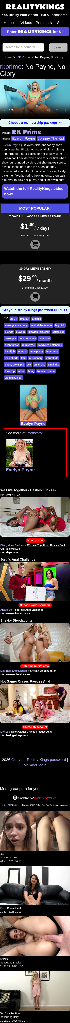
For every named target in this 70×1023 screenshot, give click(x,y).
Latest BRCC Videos (11, 805)
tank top (10, 371)
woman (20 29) (13, 377)
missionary (36, 358)
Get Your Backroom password (55, 805)
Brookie (4, 958)
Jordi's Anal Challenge (17, 559)
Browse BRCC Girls (31, 805)
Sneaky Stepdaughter (17, 620)
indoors (22, 351)
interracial (52, 351)
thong (30, 371)
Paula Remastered (10, 908)
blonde (9, 331)
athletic (36, 318)
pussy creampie (14, 364)
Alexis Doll (6, 609)
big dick (60, 325)
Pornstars (44, 23)
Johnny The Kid (51, 138)
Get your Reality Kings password (38, 759)
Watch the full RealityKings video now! (34, 191)
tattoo (21, 371)
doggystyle (28, 345)
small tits (53, 364)
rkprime (11, 66)
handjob (10, 351)
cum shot (44, 338)
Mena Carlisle (16, 545)
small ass (39, 364)
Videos (26, 23)
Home (9, 23)
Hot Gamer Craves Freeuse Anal (25, 681)
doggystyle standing (50, 345)
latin (23, 358)
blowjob (20, 331)
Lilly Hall (5, 670)
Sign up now (35, 540)
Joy (2, 853)
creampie (10, 338)
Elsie (3, 545)
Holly (15, 1017)
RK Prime (23, 57)
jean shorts (11, 358)
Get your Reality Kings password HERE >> (34, 310)
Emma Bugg (19, 670)
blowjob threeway (38, 331)
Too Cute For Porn (10, 1013)
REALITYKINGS (35, 7)
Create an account (35, 726)
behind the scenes (41, 325)
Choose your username (35, 605)
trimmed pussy (46, 371)
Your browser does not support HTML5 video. (35, 99)
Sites (61, 23)
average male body (16, 325)
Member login (35, 765)
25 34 (13, 318)
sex (29, 364)
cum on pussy (27, 338)
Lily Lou (5, 731)
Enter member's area (35, 665)
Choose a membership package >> (35, 122)
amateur (24, 318)
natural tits (51, 358)
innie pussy (36, 351)
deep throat (12, 345)
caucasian (58, 331)
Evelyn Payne (23, 138)
